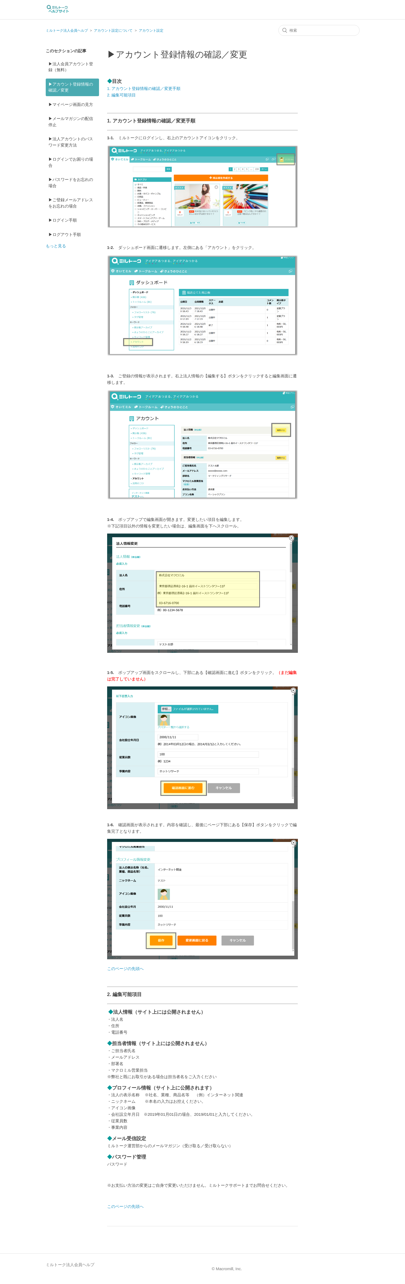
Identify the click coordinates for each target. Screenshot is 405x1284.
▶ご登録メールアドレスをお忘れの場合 (70, 202)
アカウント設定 (151, 30)
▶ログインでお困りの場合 (70, 162)
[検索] (319, 30)
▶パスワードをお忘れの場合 (70, 182)
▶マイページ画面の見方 (70, 104)
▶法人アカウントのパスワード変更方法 (70, 142)
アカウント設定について (113, 30)
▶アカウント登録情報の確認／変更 (70, 87)
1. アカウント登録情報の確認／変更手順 (144, 88)
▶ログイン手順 (62, 220)
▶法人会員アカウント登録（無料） (70, 66)
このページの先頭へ (125, 968)
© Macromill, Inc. (227, 1268)
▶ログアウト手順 (64, 234)
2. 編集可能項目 (121, 95)
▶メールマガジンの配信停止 (70, 121)
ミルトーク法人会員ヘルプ (67, 30)
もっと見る (56, 246)
